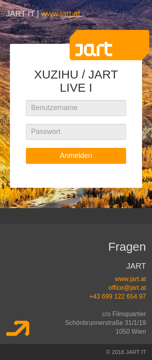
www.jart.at (60, 13)
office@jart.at (127, 287)
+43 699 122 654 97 (117, 296)
